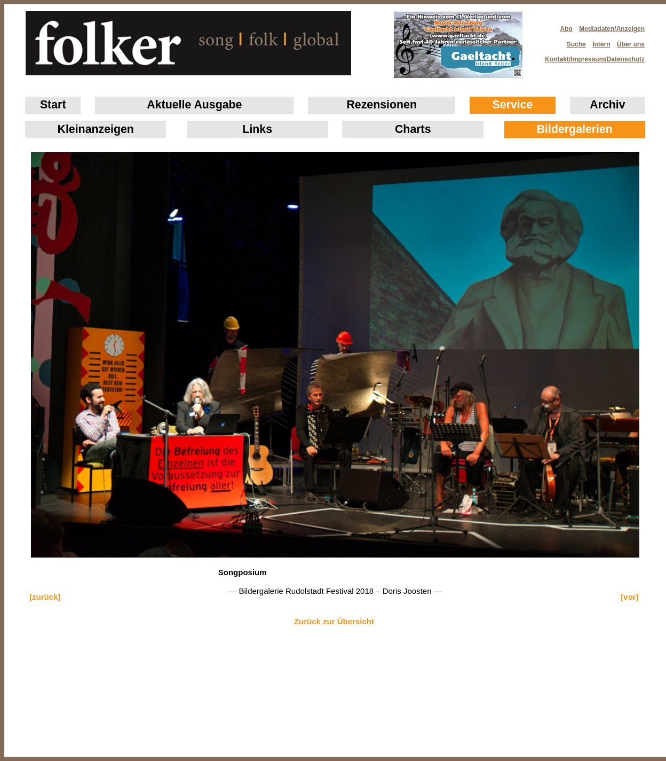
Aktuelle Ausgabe (194, 104)
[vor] (629, 596)
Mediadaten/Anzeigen (612, 29)
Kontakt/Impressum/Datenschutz (591, 56)
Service (513, 104)
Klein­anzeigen (96, 129)
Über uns (631, 44)
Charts (413, 129)
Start (53, 104)
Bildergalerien (575, 129)
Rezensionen (381, 104)
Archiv (607, 104)
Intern (601, 44)
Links (257, 129)
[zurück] (44, 596)
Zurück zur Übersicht (334, 621)
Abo (566, 29)
